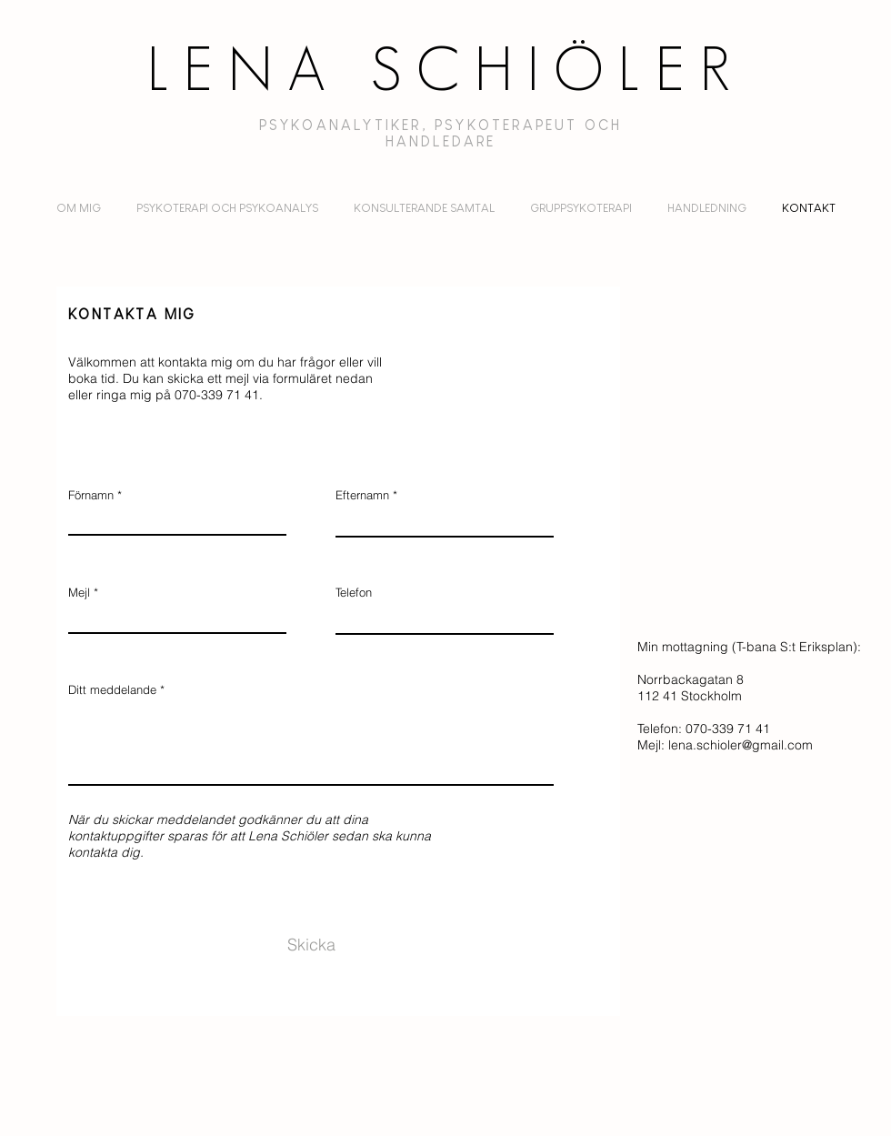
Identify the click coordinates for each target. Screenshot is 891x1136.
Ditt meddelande (112, 690)
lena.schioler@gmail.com (740, 745)
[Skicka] (311, 944)
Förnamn (91, 495)
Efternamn (362, 495)
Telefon (353, 592)
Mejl (79, 592)
